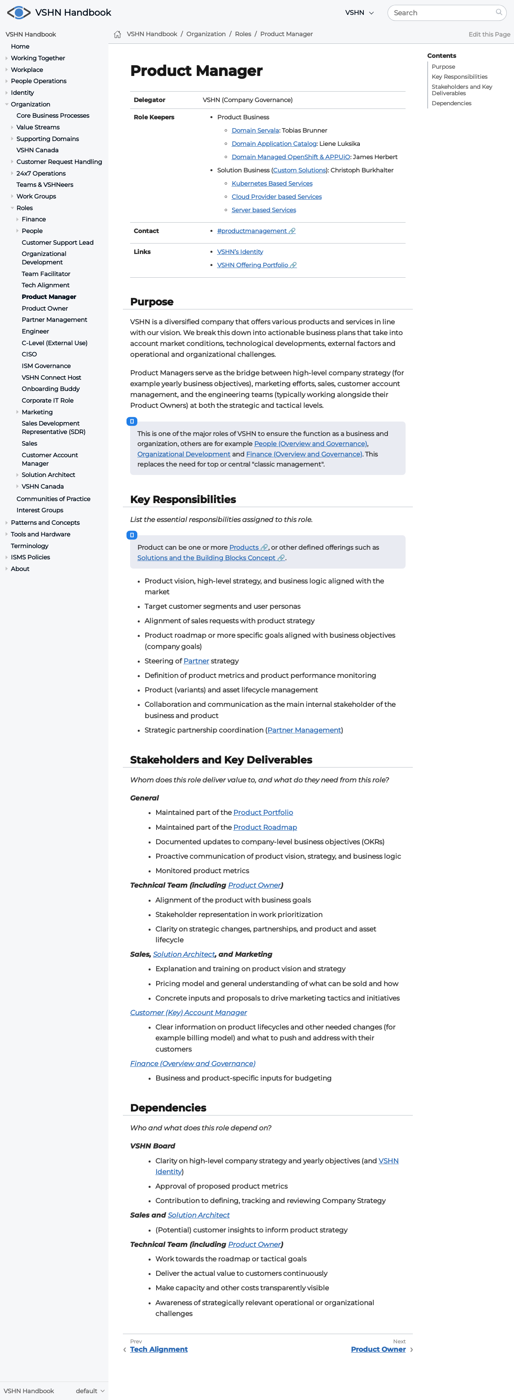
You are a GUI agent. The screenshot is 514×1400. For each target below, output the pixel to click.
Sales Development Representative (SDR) (54, 428)
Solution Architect (48, 475)
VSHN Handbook (73, 12)
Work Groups (36, 196)
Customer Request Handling (59, 162)
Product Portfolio (263, 812)
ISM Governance (46, 366)
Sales (29, 443)
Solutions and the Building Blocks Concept (206, 558)
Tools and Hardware (40, 534)
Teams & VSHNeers (44, 184)
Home (20, 46)
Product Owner (45, 308)
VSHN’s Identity (240, 252)
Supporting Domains (47, 139)
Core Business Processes (52, 115)
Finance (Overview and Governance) (304, 454)
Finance (34, 219)
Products (244, 547)
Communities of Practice (53, 499)
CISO (29, 354)
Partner (196, 661)
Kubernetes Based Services (272, 183)
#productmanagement (252, 231)
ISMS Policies (30, 557)
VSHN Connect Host (51, 377)
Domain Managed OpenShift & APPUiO (291, 157)
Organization (30, 104)
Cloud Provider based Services (277, 197)
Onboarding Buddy (51, 389)
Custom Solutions (299, 170)
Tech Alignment (45, 285)
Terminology (29, 546)
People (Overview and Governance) (310, 444)
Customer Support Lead (58, 242)
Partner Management (54, 319)
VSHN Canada (37, 150)
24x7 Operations (40, 173)
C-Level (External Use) (55, 343)
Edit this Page (489, 34)
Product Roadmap (265, 827)
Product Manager (49, 297)
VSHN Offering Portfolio (252, 265)
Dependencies (451, 103)
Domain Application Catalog (274, 143)
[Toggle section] (6, 58)
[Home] (117, 34)
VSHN (354, 12)
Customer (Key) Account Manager (188, 1013)
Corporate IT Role (47, 400)
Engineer (35, 331)
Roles (24, 208)
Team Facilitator (46, 274)
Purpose (443, 66)
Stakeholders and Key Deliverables (462, 90)
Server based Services (264, 210)
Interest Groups (39, 510)
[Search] (440, 13)
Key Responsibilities (459, 77)
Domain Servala (255, 130)
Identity (22, 92)
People (32, 231)
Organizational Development (44, 258)
